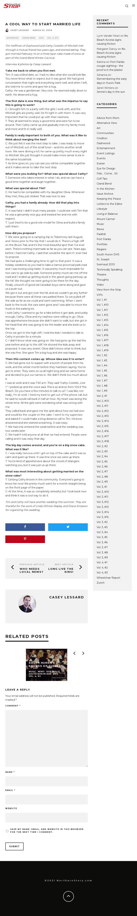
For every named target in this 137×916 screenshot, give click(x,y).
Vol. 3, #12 (103, 502)
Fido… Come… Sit (107, 173)
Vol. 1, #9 (102, 390)
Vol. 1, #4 (102, 365)
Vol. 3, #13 (103, 507)
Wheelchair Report (108, 577)
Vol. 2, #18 (103, 441)
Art (98, 128)
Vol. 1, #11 (102, 310)
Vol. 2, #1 (102, 396)
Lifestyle (102, 208)
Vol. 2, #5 (102, 461)
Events (101, 158)
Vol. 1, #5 (102, 370)
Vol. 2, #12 (103, 411)
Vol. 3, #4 (102, 532)
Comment (13, 706)
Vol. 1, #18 (103, 345)
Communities (105, 133)
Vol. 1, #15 (102, 330)
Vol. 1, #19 (102, 350)
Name (10, 772)
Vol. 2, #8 (102, 476)
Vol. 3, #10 (103, 491)
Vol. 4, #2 (102, 567)
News (100, 229)
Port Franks (104, 239)
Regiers (101, 249)
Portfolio (102, 244)
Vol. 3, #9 (102, 557)
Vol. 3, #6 (102, 542)
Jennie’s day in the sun (111, 91)
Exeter (101, 163)
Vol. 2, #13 (103, 416)
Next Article (64, 564)
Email (10, 790)
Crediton (102, 138)
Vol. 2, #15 (102, 426)
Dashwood (13, 38)
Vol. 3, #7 (102, 547)
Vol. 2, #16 (103, 431)
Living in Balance (107, 213)
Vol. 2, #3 (102, 451)
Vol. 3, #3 (102, 527)
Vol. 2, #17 (52, 38)
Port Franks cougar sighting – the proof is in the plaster (110, 66)
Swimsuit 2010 (106, 264)
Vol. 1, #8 (102, 385)
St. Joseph (103, 259)
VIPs (41, 38)
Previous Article (32, 564)
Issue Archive (105, 193)
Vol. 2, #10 (103, 400)
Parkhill (101, 234)
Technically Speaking (109, 269)
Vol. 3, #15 (102, 517)
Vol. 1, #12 (102, 315)
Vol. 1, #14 (102, 325)
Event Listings (106, 153)
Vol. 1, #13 (102, 320)
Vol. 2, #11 (102, 405)
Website (11, 808)
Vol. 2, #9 (102, 481)
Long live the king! (60, 570)
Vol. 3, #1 (102, 486)
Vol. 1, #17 (102, 340)
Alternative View (107, 123)
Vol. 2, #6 (102, 466)
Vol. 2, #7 (102, 471)
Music (100, 224)
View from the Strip (109, 289)
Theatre (101, 274)
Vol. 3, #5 (102, 537)
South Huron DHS (108, 254)
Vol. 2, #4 (102, 456)
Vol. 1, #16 (102, 335)
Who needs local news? (32, 570)
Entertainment (106, 148)
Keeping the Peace (109, 198)
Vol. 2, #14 (103, 421)
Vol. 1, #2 (102, 355)
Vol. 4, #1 (102, 562)
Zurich (101, 582)
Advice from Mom (108, 118)
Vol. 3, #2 (102, 522)
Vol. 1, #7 (102, 380)
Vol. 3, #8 (102, 552)
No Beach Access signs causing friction (112, 39)
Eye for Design (106, 168)
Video (100, 284)
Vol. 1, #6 (102, 375)
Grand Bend (28, 38)
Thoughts (103, 279)
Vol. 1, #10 (103, 304)
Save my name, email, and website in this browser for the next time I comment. (47, 830)
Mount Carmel (106, 219)
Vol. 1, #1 (102, 299)
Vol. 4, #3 (102, 572)
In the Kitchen (106, 188)
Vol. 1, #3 (102, 360)
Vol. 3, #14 (103, 512)
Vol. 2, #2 (102, 446)
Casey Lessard (19, 30)
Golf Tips (102, 178)
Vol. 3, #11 (102, 496)
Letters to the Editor (109, 204)
